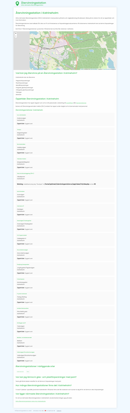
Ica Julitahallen (21, 115)
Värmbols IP (20, 206)
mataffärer (69, 103)
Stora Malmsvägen (22, 250)
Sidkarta (59, 410)
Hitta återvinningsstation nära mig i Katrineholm (31, 401)
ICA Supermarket (22, 235)
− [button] (15, 36)
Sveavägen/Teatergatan (24, 220)
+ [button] (15, 33)
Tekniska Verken (21, 159)
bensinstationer (81, 103)
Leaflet (82, 69)
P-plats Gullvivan (22, 294)
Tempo (19, 129)
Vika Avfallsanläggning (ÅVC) (25, 173)
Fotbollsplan (20, 279)
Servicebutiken (21, 144)
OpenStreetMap (93, 69)
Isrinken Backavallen (23, 308)
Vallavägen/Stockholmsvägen (25, 352)
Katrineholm (20, 371)
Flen (28, 371)
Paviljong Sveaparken (23, 264)
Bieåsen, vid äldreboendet (24, 337)
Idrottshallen (20, 191)
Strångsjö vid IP (21, 323)
